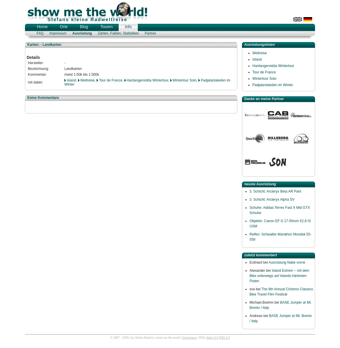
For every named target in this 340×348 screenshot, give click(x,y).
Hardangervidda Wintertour (147, 80)
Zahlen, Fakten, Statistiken (118, 33)
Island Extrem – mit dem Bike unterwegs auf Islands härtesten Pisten (279, 276)
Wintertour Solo (185, 80)
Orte (64, 26)
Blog (84, 26)
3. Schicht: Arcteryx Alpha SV (271, 199)
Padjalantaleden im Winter (272, 85)
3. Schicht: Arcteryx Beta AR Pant (275, 191)
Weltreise (87, 80)
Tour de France (110, 80)
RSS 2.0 (224, 337)
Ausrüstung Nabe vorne (287, 262)
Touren (106, 26)
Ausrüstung (82, 33)
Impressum (57, 33)
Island (71, 80)
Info (128, 26)
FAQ (40, 33)
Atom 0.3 (212, 337)
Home (42, 26)
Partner (150, 33)
